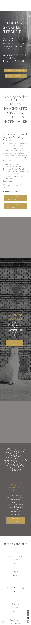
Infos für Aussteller (15, 76)
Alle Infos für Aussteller (12, 206)
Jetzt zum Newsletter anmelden (15, 343)
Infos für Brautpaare (15, 70)
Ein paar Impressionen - (15, 520)
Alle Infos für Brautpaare (12, 198)
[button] (3, 622)
